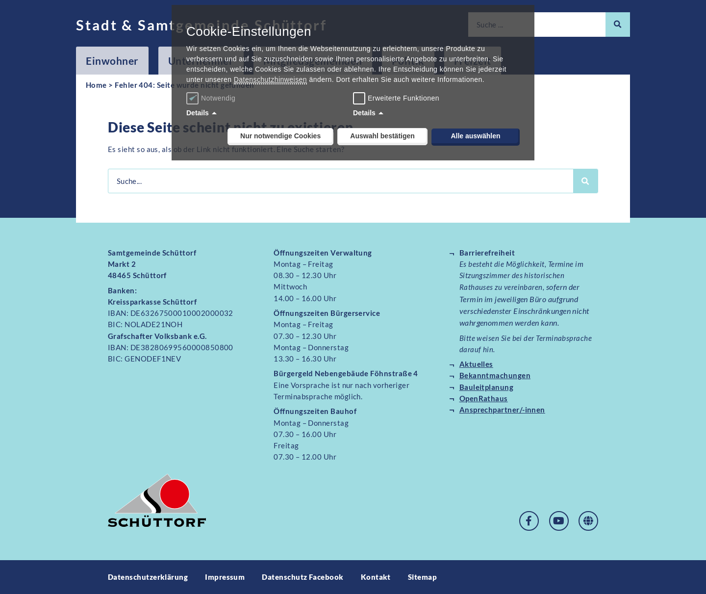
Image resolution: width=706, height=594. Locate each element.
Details (197, 113)
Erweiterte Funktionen (403, 98)
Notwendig (212, 98)
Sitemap (422, 576)
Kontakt (376, 576)
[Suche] (617, 24)
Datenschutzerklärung (148, 576)
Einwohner (112, 60)
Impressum (225, 576)
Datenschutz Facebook (302, 576)
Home (96, 84)
